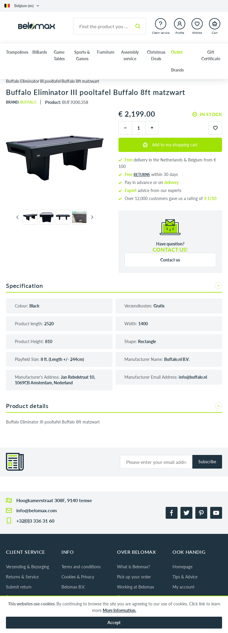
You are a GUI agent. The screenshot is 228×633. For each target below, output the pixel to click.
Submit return (18, 586)
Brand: (21, 102)
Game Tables (59, 55)
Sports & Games (82, 55)
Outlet (177, 52)
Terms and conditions (81, 566)
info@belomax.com (36, 510)
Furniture (105, 52)
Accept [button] (114, 622)
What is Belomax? (133, 566)
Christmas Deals (156, 55)
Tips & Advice (184, 576)
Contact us (170, 259)
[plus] (152, 128)
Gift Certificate (210, 55)
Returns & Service (22, 576)
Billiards (39, 52)
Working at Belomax (135, 586)
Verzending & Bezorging (27, 566)
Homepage (182, 566)
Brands (177, 69)
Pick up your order (134, 576)
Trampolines (17, 52)
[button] (21, 6)
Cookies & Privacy (77, 576)
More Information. (119, 610)
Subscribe (207, 461)
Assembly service (130, 55)
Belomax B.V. (73, 586)
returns (142, 174)
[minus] (125, 128)
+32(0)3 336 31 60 (35, 520)
